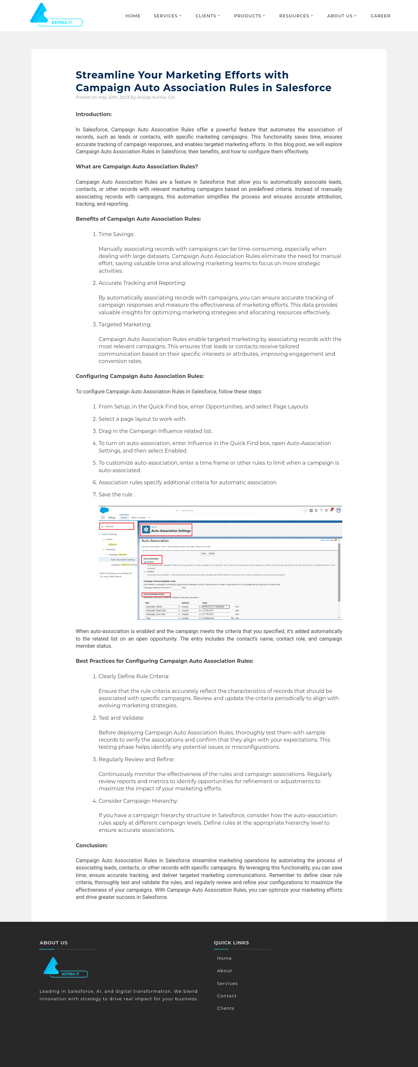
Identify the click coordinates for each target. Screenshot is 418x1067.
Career (381, 15)
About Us (340, 15)
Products (247, 15)
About (224, 970)
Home (133, 15)
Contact (226, 995)
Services (166, 15)
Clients (206, 15)
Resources (294, 15)
